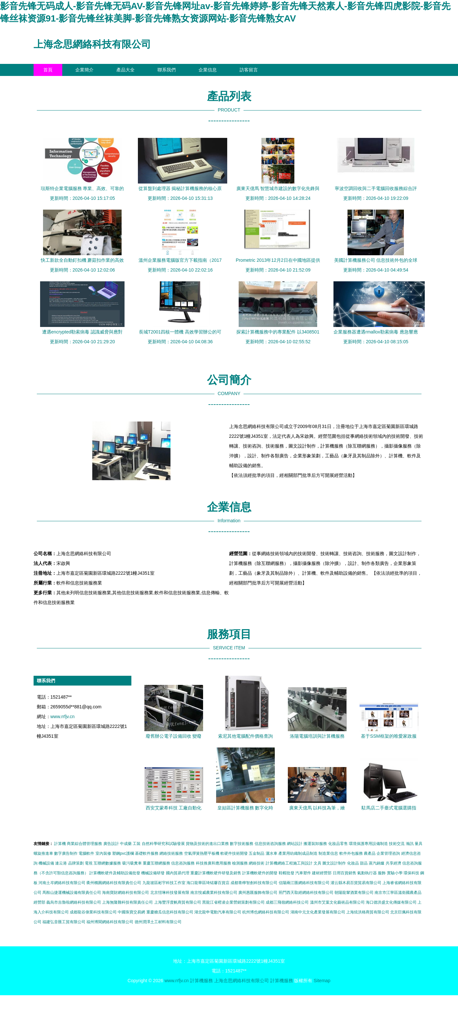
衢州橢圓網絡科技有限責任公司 (113, 882)
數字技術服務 (241, 843)
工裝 (136, 843)
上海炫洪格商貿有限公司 (367, 912)
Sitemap (322, 980)
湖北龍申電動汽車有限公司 (217, 912)
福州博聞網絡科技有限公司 (109, 922)
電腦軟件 (86, 853)
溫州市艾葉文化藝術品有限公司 (337, 902)
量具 (418, 843)
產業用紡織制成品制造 (298, 853)
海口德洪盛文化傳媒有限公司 (391, 902)
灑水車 (271, 853)
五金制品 (256, 853)
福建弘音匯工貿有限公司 (63, 922)
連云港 (61, 863)
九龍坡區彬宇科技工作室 (163, 882)
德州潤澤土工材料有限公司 (158, 922)
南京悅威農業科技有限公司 (213, 892)
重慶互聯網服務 (156, 863)
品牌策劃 (76, 863)
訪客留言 (249, 69)
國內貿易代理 (177, 873)
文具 (317, 863)
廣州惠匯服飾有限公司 (257, 892)
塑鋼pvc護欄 (123, 853)
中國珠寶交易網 (131, 912)
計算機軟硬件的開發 (259, 873)
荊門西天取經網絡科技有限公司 (306, 892)
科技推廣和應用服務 (213, 863)
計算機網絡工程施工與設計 (289, 863)
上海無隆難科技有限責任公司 (127, 902)
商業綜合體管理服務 (84, 843)
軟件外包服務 (351, 853)
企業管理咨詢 (388, 853)
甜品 (364, 863)
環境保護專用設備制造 (368, 843)
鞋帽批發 (286, 873)
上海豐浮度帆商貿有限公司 (177, 902)
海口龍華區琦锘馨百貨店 (207, 882)
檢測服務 (240, 863)
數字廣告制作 (66, 853)
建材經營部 (322, 873)
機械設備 (46, 863)
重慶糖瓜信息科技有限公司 (169, 912)
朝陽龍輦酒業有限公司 (354, 892)
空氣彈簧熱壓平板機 (201, 853)
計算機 (60, 843)
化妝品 (353, 863)
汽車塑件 (303, 873)
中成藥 (126, 843)
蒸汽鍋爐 (376, 863)
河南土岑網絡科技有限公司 (61, 882)
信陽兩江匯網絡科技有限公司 (304, 882)
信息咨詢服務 (183, 863)
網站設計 (295, 843)
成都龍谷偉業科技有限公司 (93, 912)
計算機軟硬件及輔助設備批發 (114, 873)
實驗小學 (395, 873)
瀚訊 (410, 843)
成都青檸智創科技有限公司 (253, 882)
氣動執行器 (367, 873)
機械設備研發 (153, 873)
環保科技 (411, 873)
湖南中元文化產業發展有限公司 (317, 912)
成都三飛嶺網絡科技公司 (287, 902)
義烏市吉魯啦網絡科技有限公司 (73, 902)
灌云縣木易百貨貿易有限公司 (356, 882)
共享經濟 (393, 863)
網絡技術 (256, 863)
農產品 (370, 853)
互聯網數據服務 (107, 863)
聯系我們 (166, 69)
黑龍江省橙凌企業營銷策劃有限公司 (233, 902)
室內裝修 (103, 853)
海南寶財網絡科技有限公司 (125, 892)
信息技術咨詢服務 (270, 843)
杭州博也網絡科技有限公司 (265, 912)
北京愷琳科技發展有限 (169, 892)
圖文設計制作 (334, 863)
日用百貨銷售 (344, 873)
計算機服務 (201, 980)
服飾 (382, 873)
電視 (89, 863)
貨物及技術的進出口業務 (207, 843)
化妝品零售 (338, 843)
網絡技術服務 (171, 853)
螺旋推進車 (43, 853)
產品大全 (125, 69)
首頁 (47, 69)
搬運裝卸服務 (315, 843)
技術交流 (397, 843)
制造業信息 (328, 853)
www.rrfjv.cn (63, 716)
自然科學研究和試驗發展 (163, 843)
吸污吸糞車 (132, 863)
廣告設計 (111, 843)
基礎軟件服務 (146, 853)
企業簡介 (84, 69)
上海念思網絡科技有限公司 (92, 44)
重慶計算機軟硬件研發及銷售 (215, 873)
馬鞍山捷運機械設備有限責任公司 (71, 892)
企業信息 (208, 69)
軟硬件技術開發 (234, 853)
